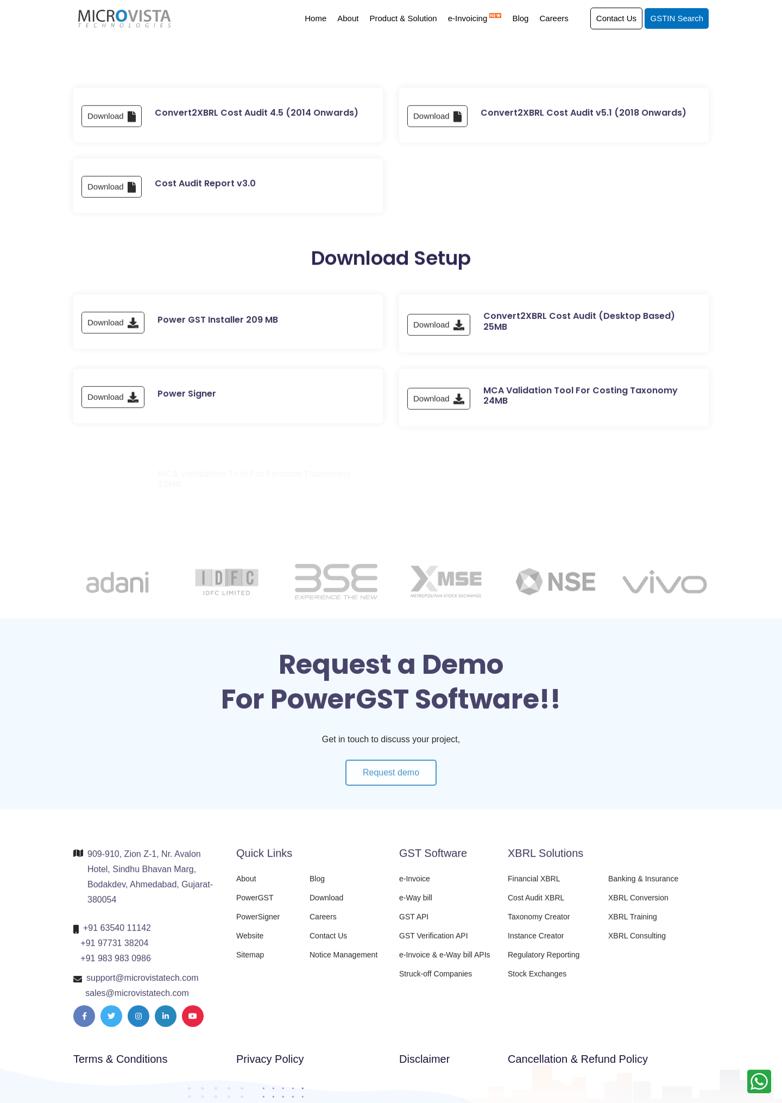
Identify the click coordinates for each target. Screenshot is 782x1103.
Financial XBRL (534, 886)
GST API (413, 924)
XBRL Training (632, 924)
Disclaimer (424, 1059)
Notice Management (343, 962)
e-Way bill (415, 905)
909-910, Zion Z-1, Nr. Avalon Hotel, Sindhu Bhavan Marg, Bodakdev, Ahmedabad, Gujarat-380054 (150, 884)
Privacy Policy (270, 1059)
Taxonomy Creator (539, 924)
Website (249, 943)
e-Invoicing (475, 18)
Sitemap (250, 962)
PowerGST (254, 905)
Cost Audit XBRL (536, 905)
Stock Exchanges (537, 981)
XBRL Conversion (638, 905)
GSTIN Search (676, 18)
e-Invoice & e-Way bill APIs (444, 962)
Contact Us (616, 18)
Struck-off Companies (435, 981)
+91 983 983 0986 (115, 965)
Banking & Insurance (643, 886)
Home (315, 18)
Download (111, 129)
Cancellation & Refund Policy (578, 1059)
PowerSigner (258, 924)
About (347, 18)
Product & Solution (403, 18)
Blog (520, 18)
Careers (553, 18)
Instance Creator (536, 943)
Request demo (391, 787)
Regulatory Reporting (543, 962)
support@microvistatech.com (142, 985)
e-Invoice (414, 886)
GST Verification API (433, 943)
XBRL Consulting (637, 943)
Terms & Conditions (120, 1059)
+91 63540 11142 (117, 935)
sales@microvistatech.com (137, 1000)
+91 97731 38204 (114, 950)
